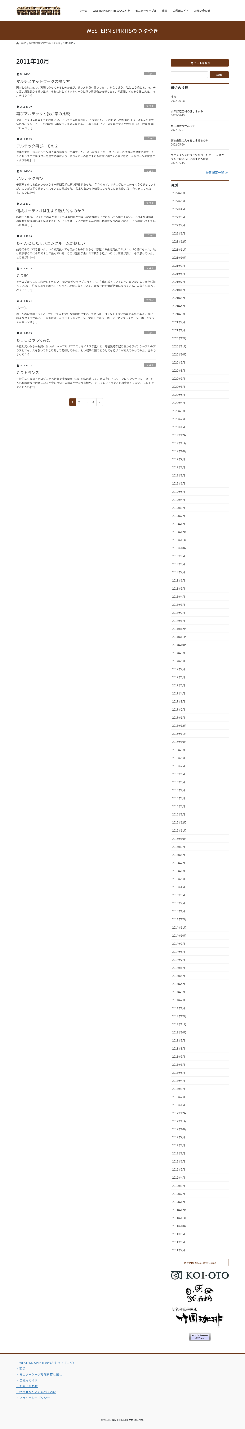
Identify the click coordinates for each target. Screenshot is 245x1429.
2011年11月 (179, 1218)
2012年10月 (179, 1129)
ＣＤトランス (27, 372)
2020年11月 (179, 346)
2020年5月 (178, 395)
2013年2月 (178, 1097)
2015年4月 (178, 887)
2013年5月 (178, 1072)
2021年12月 (179, 241)
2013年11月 (179, 1024)
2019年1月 (178, 524)
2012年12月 (179, 1113)
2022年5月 (178, 201)
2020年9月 (178, 362)
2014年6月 (178, 968)
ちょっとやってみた (33, 340)
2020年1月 (178, 427)
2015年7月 (178, 863)
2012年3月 (178, 1186)
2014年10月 (179, 935)
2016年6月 (178, 774)
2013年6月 (178, 1064)
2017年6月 (178, 677)
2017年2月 (178, 709)
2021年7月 (178, 282)
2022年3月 (178, 217)
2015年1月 (178, 911)
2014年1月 (178, 1008)
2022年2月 (178, 225)
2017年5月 (178, 685)
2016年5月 (178, 782)
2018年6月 (178, 580)
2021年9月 (178, 265)
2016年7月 (178, 766)
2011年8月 (178, 1242)
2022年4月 (178, 209)
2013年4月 (178, 1081)
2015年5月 (178, 879)
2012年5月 (178, 1169)
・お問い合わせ (27, 1386)
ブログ (150, 73)
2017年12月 (179, 629)
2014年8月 (178, 951)
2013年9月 (178, 1040)
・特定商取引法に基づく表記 (36, 1392)
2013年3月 (178, 1089)
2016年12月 (179, 725)
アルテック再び (29, 178)
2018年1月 (178, 621)
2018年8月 (178, 564)
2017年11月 (179, 637)
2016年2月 (178, 806)
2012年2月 (178, 1194)
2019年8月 (178, 467)
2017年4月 (178, 693)
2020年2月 (178, 419)
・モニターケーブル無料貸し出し (39, 1374)
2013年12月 (179, 1016)
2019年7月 (178, 475)
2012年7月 (178, 1153)
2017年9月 (178, 653)
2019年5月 (178, 492)
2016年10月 (179, 742)
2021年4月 (178, 306)
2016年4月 (178, 790)
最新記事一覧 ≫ (217, 172)
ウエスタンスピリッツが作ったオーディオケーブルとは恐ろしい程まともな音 (199, 157)
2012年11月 (179, 1121)
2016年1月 (178, 814)
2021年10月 (179, 257)
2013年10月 (179, 1032)
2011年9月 (178, 1234)
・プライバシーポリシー (33, 1397)
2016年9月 (178, 750)
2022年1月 (178, 233)
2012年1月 (178, 1202)
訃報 (173, 97)
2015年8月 (178, 855)
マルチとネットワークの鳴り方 (43, 81)
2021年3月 (178, 314)
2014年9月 (178, 943)
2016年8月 (178, 758)
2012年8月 (178, 1145)
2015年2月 (178, 903)
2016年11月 (179, 733)
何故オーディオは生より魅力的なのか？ (50, 210)
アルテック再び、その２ (37, 146)
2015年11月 (179, 830)
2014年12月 (179, 919)
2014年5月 (178, 976)
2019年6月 (178, 483)
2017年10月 (179, 645)
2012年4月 (178, 1177)
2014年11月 (179, 927)
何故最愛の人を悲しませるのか (189, 140)
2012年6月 (178, 1161)
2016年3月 (178, 798)
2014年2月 (178, 1000)
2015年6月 (178, 871)
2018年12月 (179, 532)
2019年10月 (179, 451)
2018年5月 (178, 588)
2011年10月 (179, 1226)
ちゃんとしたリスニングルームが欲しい (50, 243)
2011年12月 (179, 1210)
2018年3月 (178, 604)
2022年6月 (178, 193)
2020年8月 (178, 370)
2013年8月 (178, 1048)
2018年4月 (178, 596)
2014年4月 (178, 984)
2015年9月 (178, 847)
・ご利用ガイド (27, 1380)
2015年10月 (179, 839)
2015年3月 (178, 895)
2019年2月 (178, 516)
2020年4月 (178, 403)
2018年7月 (178, 572)
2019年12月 (179, 435)
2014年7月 (178, 960)
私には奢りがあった (183, 126)
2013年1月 (178, 1105)
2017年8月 (178, 661)
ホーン (22, 307)
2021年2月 (178, 322)
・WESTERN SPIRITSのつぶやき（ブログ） (46, 1362)
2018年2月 (178, 613)
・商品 (20, 1368)
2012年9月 (178, 1137)
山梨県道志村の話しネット (187, 111)
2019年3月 (178, 508)
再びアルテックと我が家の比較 (43, 113)
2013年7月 (178, 1056)
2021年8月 (178, 274)
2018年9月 (178, 556)
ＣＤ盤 (22, 275)
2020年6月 (178, 386)
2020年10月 (179, 354)
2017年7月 (178, 669)
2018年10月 (179, 548)
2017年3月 (178, 701)
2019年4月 (178, 500)
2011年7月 (178, 1250)
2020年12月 (179, 338)
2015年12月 (179, 822)
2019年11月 (179, 443)
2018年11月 (179, 540)
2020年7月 (178, 378)
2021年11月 (179, 249)
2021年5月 (178, 298)
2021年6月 (178, 290)
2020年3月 (178, 411)
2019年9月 (178, 459)
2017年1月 (178, 717)
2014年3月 (178, 992)
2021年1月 (178, 330)
